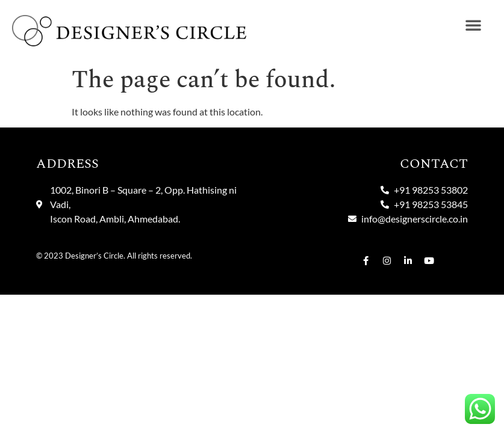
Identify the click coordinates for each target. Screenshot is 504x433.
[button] (473, 24)
